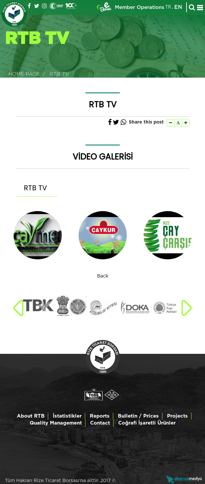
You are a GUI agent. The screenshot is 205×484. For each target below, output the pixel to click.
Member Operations (139, 7)
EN (178, 7)
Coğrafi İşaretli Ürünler (147, 423)
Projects (177, 416)
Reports (100, 416)
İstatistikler (67, 416)
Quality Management (56, 423)
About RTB (31, 416)
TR (168, 7)
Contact (100, 423)
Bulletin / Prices (138, 416)
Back (102, 276)
